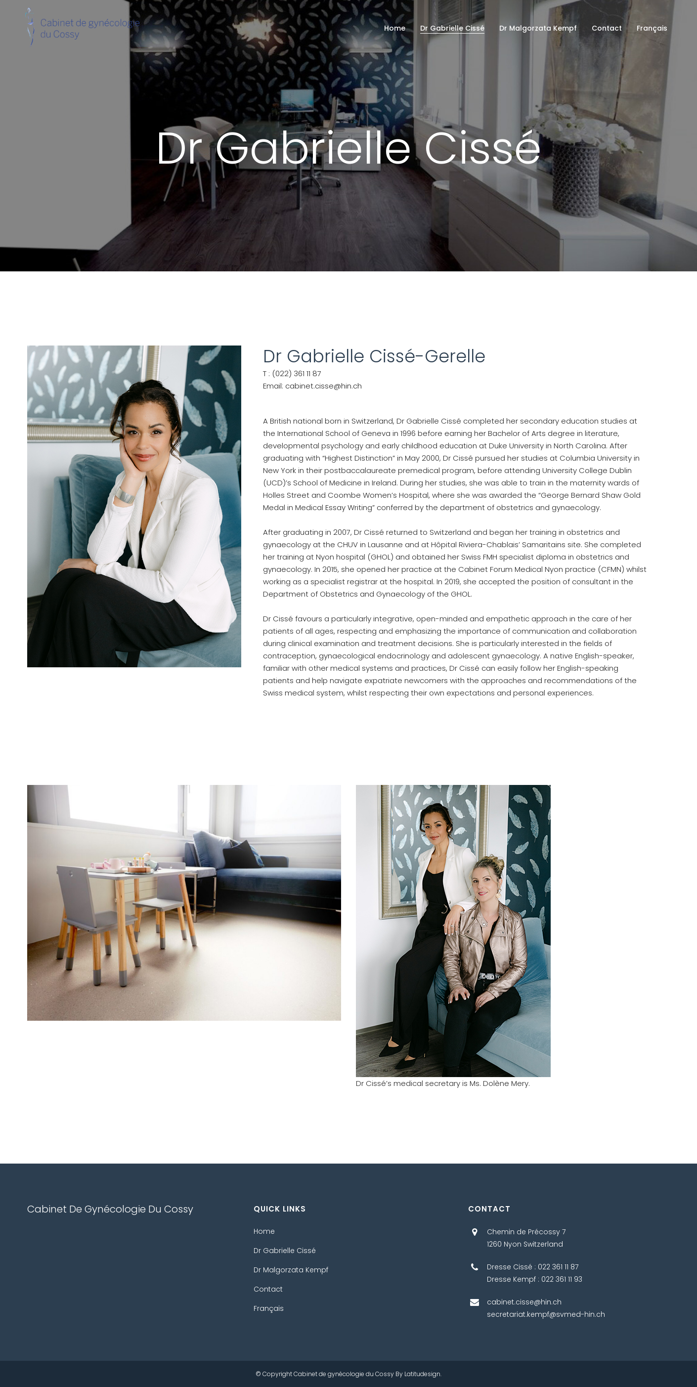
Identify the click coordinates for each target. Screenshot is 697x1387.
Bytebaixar (92, 1157)
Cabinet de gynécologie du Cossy (344, 1374)
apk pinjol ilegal (253, 1145)
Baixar (35, 1157)
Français (269, 1308)
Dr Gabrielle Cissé (285, 1251)
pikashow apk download (45, 1145)
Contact (268, 1289)
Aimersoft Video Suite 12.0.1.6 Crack (157, 1145)
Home (264, 1231)
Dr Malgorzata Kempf (291, 1270)
